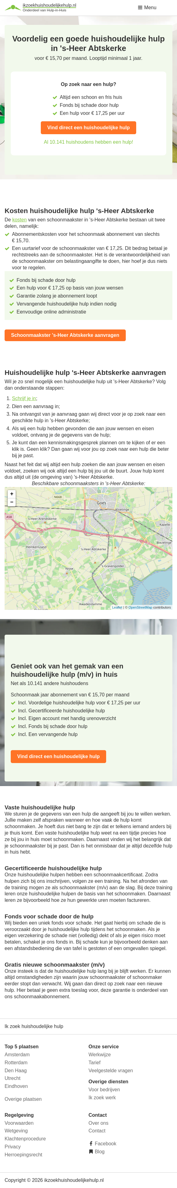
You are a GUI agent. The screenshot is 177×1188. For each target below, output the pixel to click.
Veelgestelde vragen (111, 1070)
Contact (97, 1130)
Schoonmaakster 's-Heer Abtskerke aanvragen (65, 335)
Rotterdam (16, 1062)
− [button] (11, 502)
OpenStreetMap (140, 607)
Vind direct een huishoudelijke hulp (88, 127)
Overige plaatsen (23, 1099)
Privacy (13, 1146)
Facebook (105, 1143)
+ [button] (11, 494)
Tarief (95, 1062)
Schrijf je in (24, 398)
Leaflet (117, 607)
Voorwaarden (19, 1123)
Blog (99, 1151)
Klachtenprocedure (25, 1138)
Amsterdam (17, 1054)
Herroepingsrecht (23, 1154)
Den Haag (16, 1070)
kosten (19, 219)
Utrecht (13, 1078)
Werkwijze (100, 1054)
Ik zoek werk (102, 1097)
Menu (147, 7)
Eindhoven (16, 1086)
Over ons (99, 1123)
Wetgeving (16, 1130)
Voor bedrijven (104, 1089)
